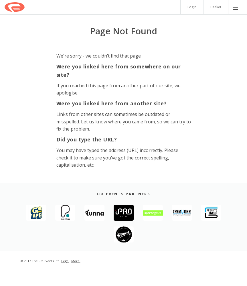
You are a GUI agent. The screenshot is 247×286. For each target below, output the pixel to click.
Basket (215, 7)
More (75, 261)
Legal (65, 261)
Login (191, 7)
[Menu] (235, 7)
